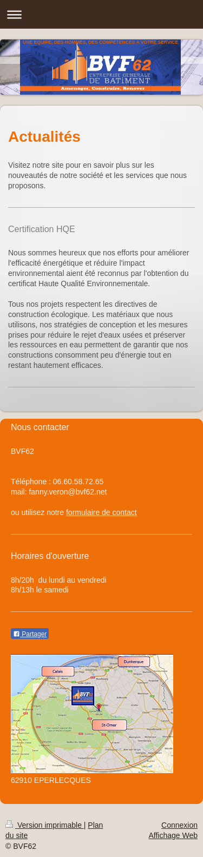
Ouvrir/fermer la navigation (101, 14)
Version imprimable (44, 825)
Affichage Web (173, 835)
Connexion (179, 825)
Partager (30, 634)
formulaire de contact (101, 512)
